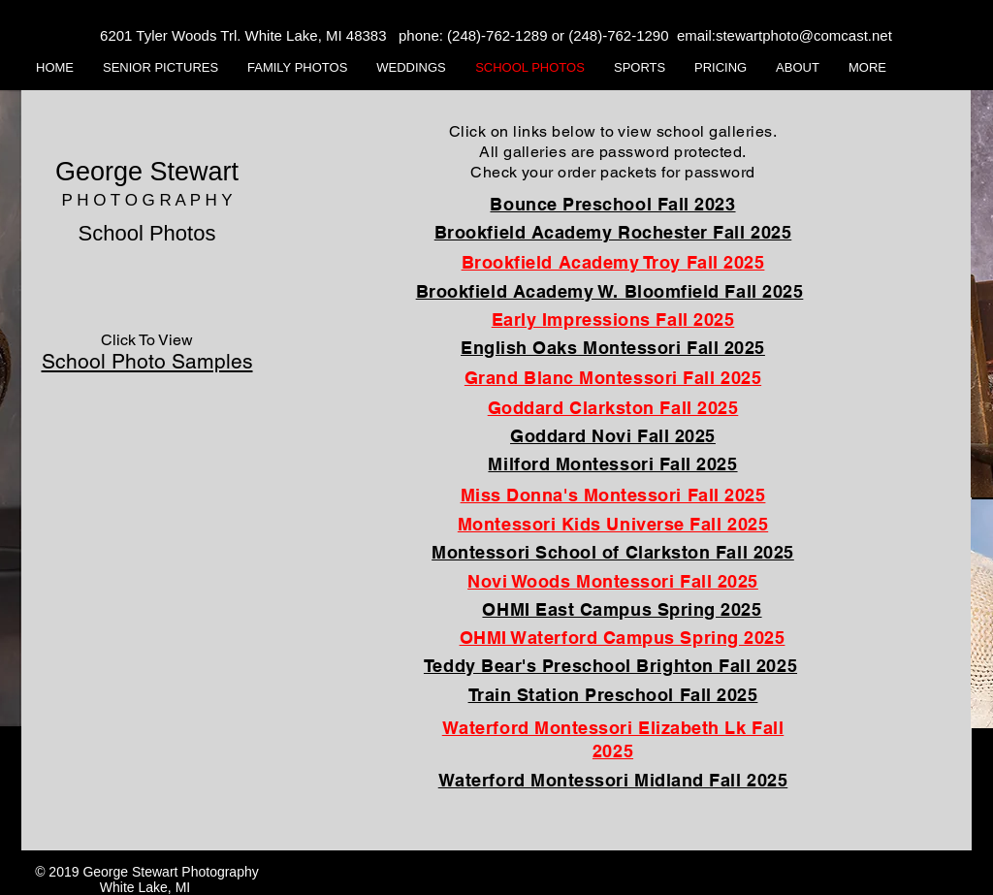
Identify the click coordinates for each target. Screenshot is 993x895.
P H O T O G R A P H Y (146, 200)
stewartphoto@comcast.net (804, 35)
